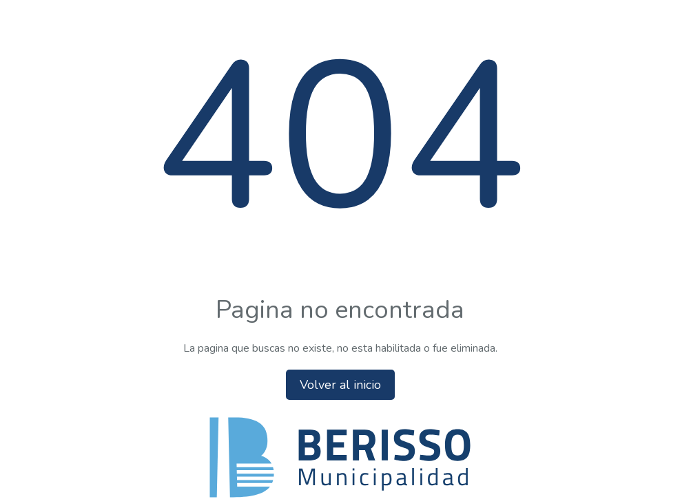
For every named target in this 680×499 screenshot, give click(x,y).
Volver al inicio (340, 384)
